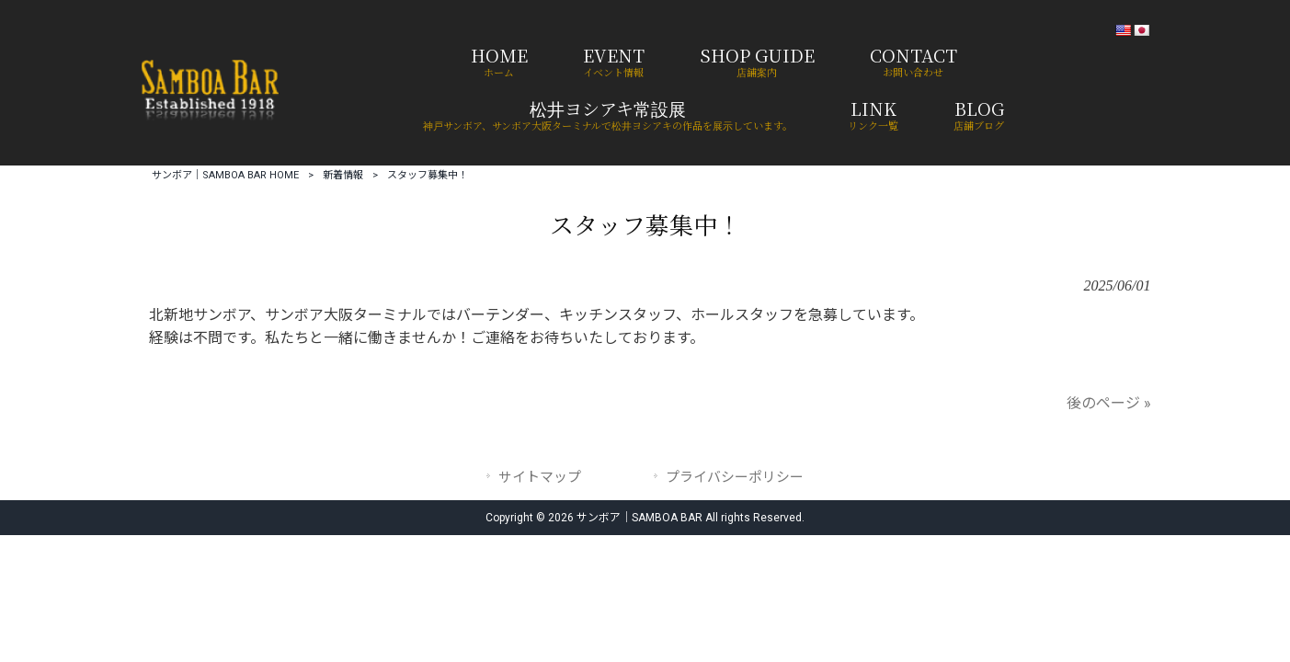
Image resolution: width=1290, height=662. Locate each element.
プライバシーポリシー (735, 477)
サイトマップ (539, 477)
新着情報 (343, 175)
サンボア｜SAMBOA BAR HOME (225, 175)
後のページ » (1109, 403)
